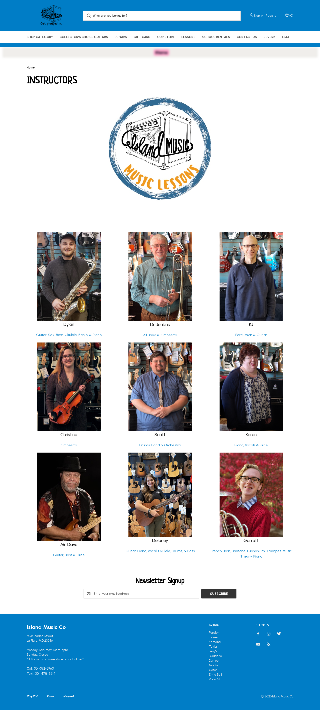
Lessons (188, 37)
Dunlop (213, 667)
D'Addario (215, 662)
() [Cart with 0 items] (289, 15)
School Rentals (216, 37)
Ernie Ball (215, 681)
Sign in (258, 16)
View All (214, 685)
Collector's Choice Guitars (84, 37)
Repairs (121, 37)
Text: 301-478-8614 (41, 680)
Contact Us (247, 37)
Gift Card (142, 37)
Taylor (213, 653)
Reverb (269, 37)
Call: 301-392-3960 (40, 675)
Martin (213, 671)
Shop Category (40, 37)
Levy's (213, 657)
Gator (213, 676)
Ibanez (214, 643)
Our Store (166, 37)
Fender (214, 639)
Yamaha (215, 648)
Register (272, 16)
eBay (285, 37)
